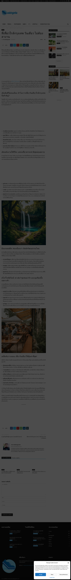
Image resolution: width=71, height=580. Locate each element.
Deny (52, 574)
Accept (40, 574)
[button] (68, 563)
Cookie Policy (52, 577)
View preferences (63, 574)
